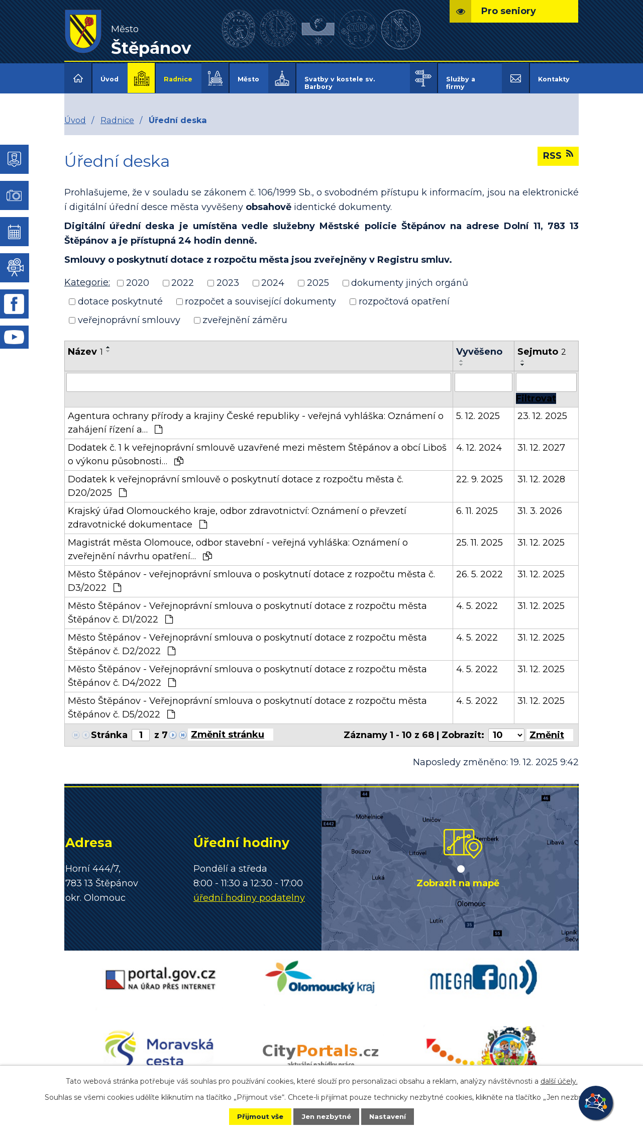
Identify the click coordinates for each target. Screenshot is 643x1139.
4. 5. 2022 (477, 598)
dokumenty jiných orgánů (409, 276)
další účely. (559, 1080)
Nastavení (395, 1115)
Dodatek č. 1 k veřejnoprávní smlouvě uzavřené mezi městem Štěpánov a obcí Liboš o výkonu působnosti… (257, 447)
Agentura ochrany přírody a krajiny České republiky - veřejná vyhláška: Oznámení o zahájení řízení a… (256, 415)
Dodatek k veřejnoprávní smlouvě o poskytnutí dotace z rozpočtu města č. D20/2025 (235, 479)
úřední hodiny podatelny (249, 890)
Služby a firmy (460, 82)
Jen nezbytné (326, 1115)
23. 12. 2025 (542, 409)
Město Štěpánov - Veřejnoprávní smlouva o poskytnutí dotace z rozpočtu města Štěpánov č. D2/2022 (247, 637)
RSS (558, 149)
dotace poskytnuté (120, 294)
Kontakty (554, 79)
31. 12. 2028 (541, 472)
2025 (318, 276)
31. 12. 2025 (541, 535)
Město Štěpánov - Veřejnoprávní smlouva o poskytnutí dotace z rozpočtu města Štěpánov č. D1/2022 (247, 605)
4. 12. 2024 (479, 440)
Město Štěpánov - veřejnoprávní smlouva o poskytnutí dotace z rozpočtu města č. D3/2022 (251, 574)
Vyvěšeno (479, 344)
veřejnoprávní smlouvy (129, 313)
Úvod (109, 79)
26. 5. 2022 (479, 567)
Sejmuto (541, 344)
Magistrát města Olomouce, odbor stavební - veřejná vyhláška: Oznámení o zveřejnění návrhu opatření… (238, 542)
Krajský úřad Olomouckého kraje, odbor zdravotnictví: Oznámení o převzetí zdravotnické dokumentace (237, 510)
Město (248, 79)
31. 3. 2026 (539, 503)
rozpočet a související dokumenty (260, 294)
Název (85, 344)
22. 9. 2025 (479, 472)
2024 (272, 276)
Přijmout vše (253, 1115)
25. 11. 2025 (479, 535)
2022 (182, 276)
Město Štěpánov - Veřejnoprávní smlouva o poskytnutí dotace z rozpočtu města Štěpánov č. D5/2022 (247, 700)
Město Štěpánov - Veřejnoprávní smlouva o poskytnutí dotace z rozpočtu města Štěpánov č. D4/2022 (247, 669)
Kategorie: (87, 275)
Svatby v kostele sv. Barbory (339, 82)
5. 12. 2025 (478, 409)
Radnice (178, 79)
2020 (137, 276)
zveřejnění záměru (244, 313)
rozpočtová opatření (404, 294)
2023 (228, 276)
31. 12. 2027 (541, 440)
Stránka (109, 728)
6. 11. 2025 (477, 503)
